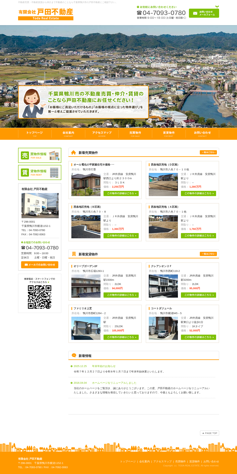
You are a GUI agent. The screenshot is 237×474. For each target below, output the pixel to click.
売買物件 (180, 461)
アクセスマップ (162, 461)
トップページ (128, 461)
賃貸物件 (194, 461)
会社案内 (144, 461)
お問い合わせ (211, 461)
